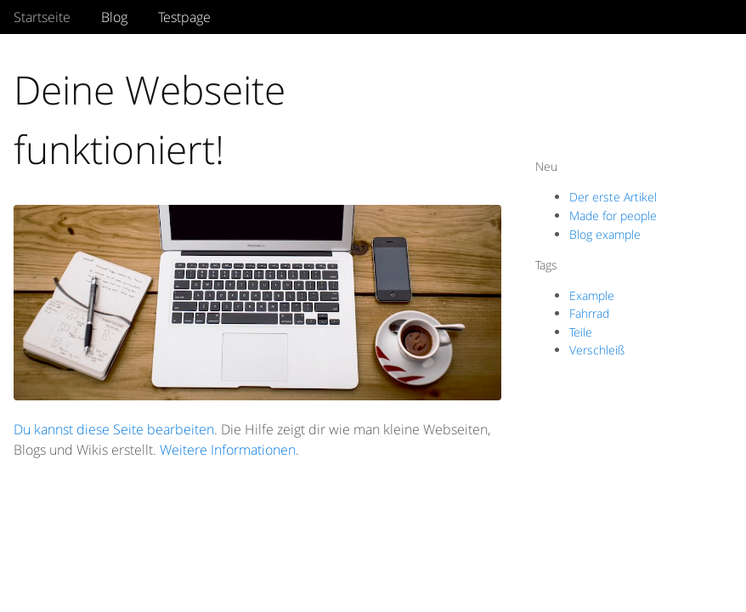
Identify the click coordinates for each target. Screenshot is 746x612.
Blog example (605, 234)
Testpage (184, 17)
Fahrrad (589, 313)
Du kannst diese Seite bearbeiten (114, 429)
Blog (114, 17)
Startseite (42, 17)
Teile (580, 332)
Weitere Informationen (228, 449)
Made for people (613, 215)
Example (591, 295)
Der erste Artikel (613, 197)
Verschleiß (596, 350)
